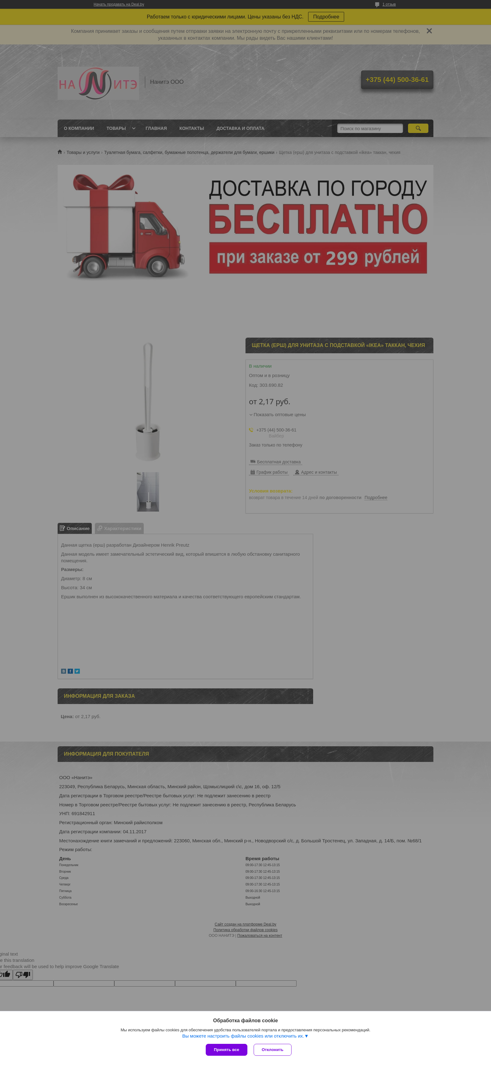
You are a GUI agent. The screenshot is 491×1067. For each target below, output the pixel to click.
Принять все (226, 1049)
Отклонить (272, 1049)
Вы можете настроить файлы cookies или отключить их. (243, 1036)
